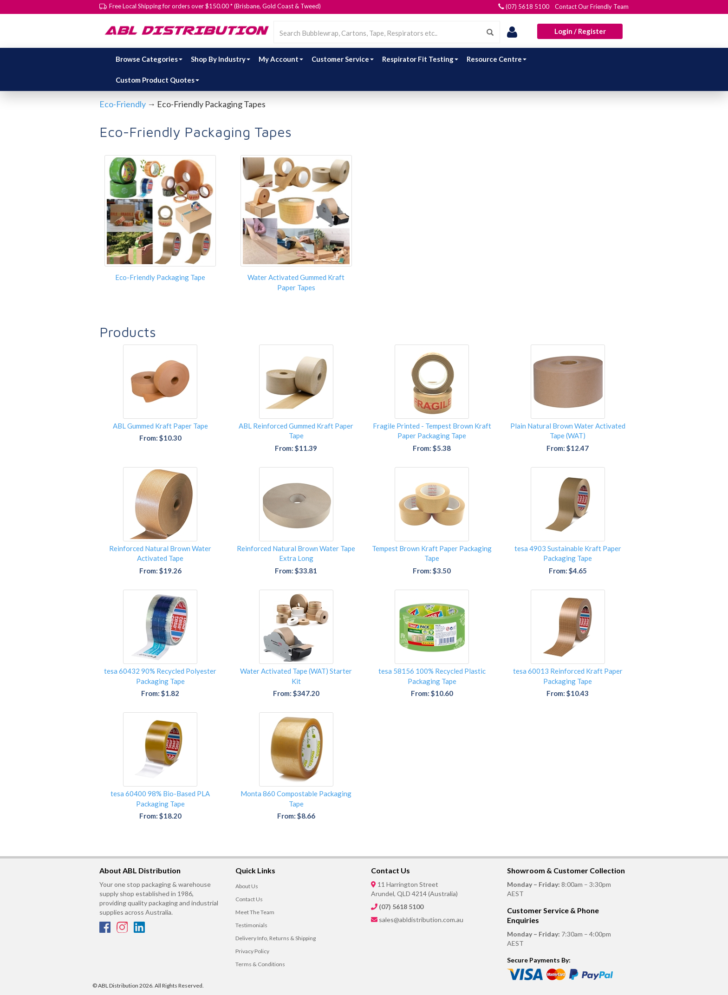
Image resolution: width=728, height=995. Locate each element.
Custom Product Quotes (157, 80)
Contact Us (249, 899)
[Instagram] (123, 930)
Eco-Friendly (122, 104)
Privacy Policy (252, 951)
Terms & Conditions (260, 964)
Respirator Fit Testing (420, 59)
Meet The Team (254, 912)
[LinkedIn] (139, 930)
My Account (281, 59)
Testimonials (251, 925)
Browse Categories (149, 59)
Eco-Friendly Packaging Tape (160, 277)
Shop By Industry (220, 59)
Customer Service (343, 59)
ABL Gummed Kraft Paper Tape (160, 426)
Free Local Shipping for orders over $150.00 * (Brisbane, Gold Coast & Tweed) (215, 6)
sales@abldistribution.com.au (421, 919)
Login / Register (580, 31)
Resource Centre (496, 59)
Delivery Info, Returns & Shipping (275, 938)
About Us (246, 886)
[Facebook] (105, 930)
